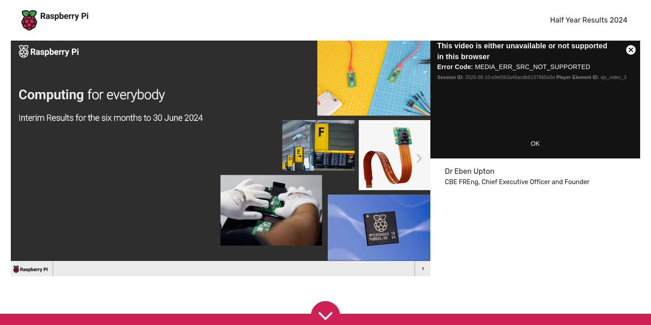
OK (535, 143)
